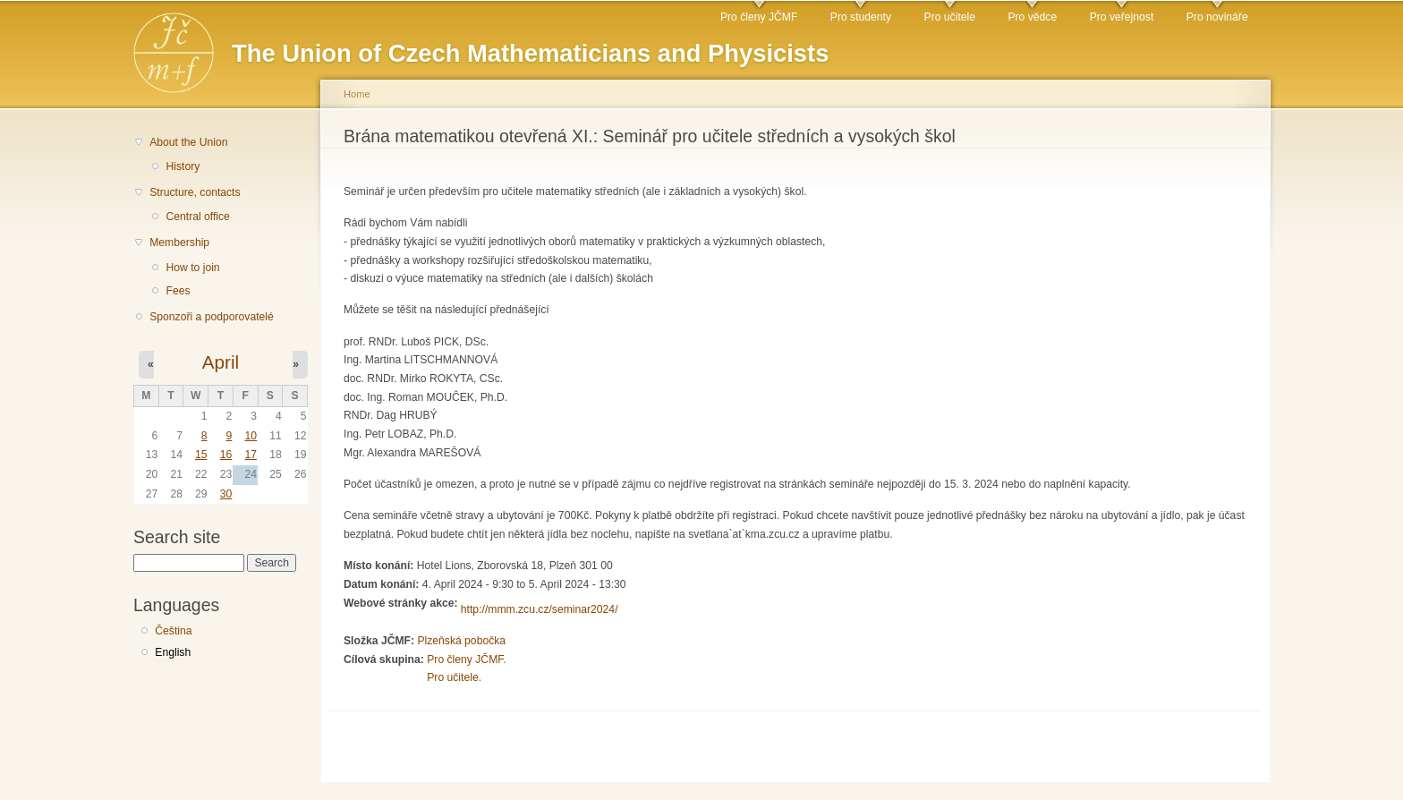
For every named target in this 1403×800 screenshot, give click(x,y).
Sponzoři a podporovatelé (211, 317)
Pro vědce (1032, 17)
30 (226, 494)
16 (226, 454)
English (173, 652)
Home (357, 94)
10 (250, 436)
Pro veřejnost (1122, 17)
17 (250, 454)
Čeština (173, 631)
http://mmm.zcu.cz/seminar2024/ (539, 609)
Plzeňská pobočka (461, 640)
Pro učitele (949, 17)
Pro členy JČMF (758, 17)
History (183, 166)
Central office (197, 216)
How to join (192, 267)
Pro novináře (1217, 17)
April (220, 362)
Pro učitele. (454, 677)
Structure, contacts (194, 192)
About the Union (188, 142)
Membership (179, 242)
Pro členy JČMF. (466, 659)
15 (201, 454)
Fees (178, 291)
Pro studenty (860, 17)
